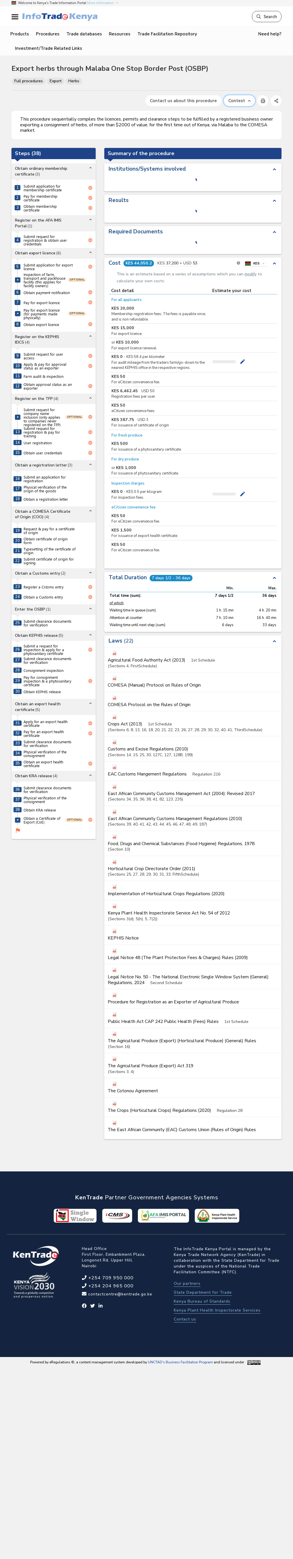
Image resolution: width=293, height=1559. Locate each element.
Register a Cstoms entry (43, 587)
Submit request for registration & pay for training (42, 432)
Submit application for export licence (48, 266)
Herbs (73, 81)
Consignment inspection (43, 670)
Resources (119, 34)
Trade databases (84, 34)
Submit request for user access (43, 356)
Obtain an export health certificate (43, 763)
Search (267, 16)
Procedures (47, 34)
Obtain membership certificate (40, 208)
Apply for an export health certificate (46, 723)
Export (55, 81)
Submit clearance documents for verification (48, 623)
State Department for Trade (203, 1292)
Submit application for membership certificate (43, 188)
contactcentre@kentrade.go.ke (119, 1294)
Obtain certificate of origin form (46, 540)
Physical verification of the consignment (45, 753)
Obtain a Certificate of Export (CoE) (42, 820)
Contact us (185, 1319)
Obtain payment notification (47, 292)
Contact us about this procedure (183, 101)
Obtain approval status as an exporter (48, 386)
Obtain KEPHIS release (42, 691)
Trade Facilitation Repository (167, 34)
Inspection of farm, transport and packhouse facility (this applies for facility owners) (44, 279)
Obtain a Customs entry (43, 597)
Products (19, 34)
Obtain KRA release (40, 810)
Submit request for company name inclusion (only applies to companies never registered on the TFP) (42, 417)
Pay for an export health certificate (44, 733)
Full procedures (28, 81)
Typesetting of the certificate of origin (50, 550)
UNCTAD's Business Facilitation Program (180, 1362)
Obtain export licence (41, 324)
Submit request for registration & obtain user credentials (45, 240)
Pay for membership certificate (40, 198)
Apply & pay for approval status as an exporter (45, 366)
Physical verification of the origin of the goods (45, 489)
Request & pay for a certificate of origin (49, 530)
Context (239, 101)
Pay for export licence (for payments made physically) (42, 313)
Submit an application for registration (45, 479)
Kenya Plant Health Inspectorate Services (217, 1310)
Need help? (270, 34)
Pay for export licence (42, 302)
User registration (38, 443)
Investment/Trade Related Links (48, 48)
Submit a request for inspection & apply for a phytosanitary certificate (44, 649)
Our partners (187, 1283)
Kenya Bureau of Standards (202, 1301)
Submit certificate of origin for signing (49, 561)
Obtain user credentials (43, 453)
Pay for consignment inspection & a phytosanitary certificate (47, 681)
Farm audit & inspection (43, 376)
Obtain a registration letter (46, 499)
